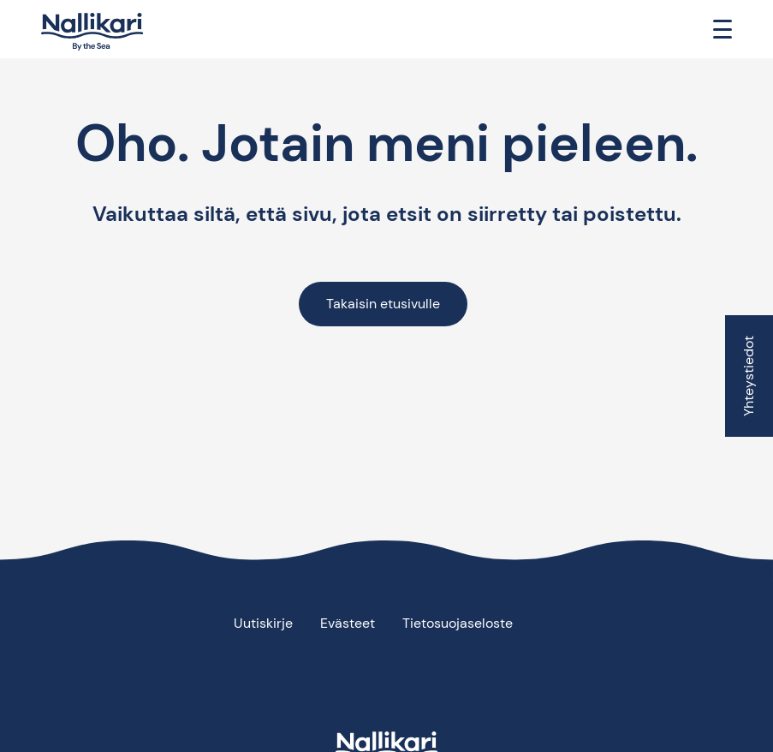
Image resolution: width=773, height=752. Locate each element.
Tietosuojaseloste (457, 623)
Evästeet (347, 623)
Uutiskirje (263, 623)
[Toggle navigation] (722, 29)
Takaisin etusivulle (383, 304)
